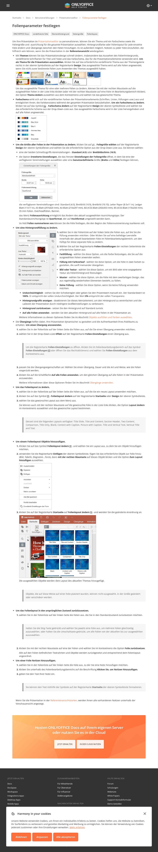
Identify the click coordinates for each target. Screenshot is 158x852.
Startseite (16, 17)
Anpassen (42, 837)
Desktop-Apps (13, 799)
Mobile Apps (13, 803)
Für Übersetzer (64, 787)
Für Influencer (63, 791)
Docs (28, 17)
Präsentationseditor (68, 17)
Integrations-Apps (15, 795)
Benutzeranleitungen (44, 17)
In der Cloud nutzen (90, 744)
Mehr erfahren (77, 827)
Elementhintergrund (60, 34)
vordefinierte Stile (40, 34)
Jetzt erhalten (64, 744)
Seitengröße (78, 34)
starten (63, 700)
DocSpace (11, 787)
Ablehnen (21, 837)
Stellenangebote (64, 795)
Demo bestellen (114, 803)
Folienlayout (92, 34)
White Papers (113, 795)
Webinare (111, 791)
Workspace (12, 791)
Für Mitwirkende (65, 783)
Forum (110, 783)
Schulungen (112, 787)
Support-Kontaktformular (119, 799)
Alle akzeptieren (65, 837)
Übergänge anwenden (101, 382)
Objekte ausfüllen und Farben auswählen (110, 317)
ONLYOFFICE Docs (21, 34)
